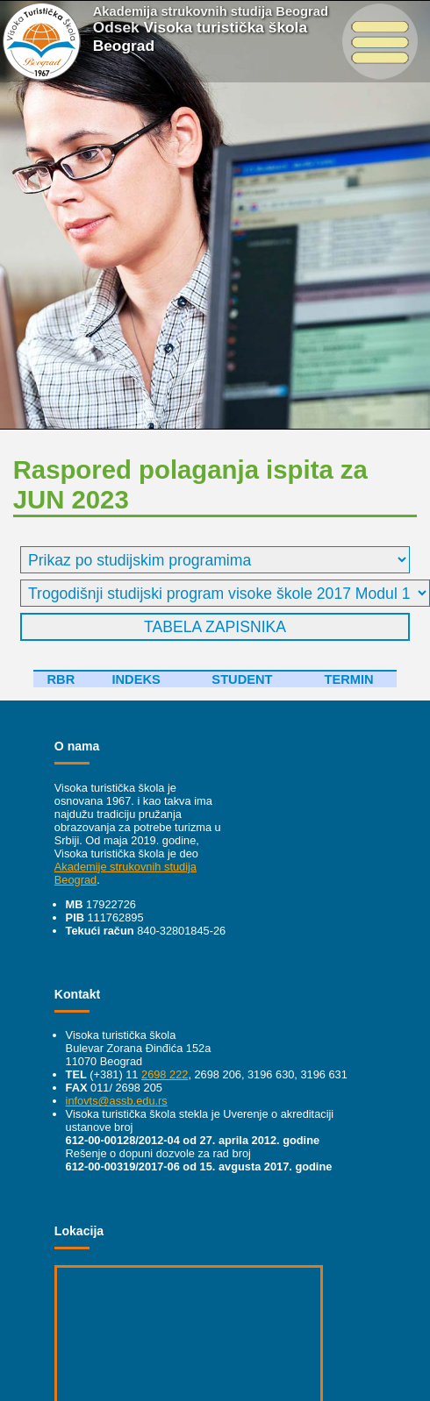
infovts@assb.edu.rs (117, 1100)
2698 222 (164, 1074)
